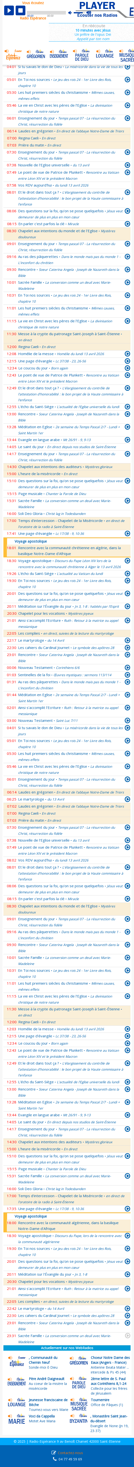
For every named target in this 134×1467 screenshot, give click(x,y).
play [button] (9, 10)
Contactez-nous (70, 1452)
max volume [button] (89, 12)
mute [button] (72, 13)
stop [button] (20, 10)
